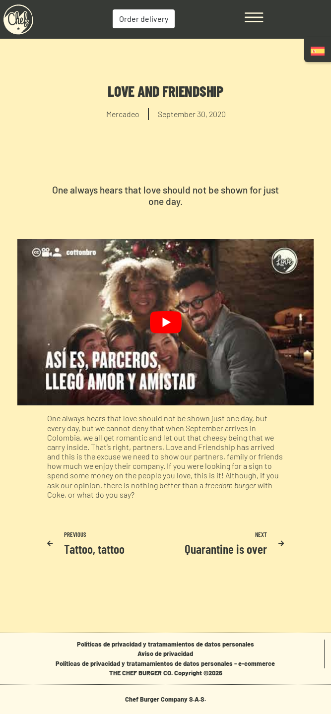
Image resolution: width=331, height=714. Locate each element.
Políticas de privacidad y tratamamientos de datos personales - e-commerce (165, 663)
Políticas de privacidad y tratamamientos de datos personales (165, 644)
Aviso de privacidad (165, 653)
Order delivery (143, 18)
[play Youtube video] (165, 322)
